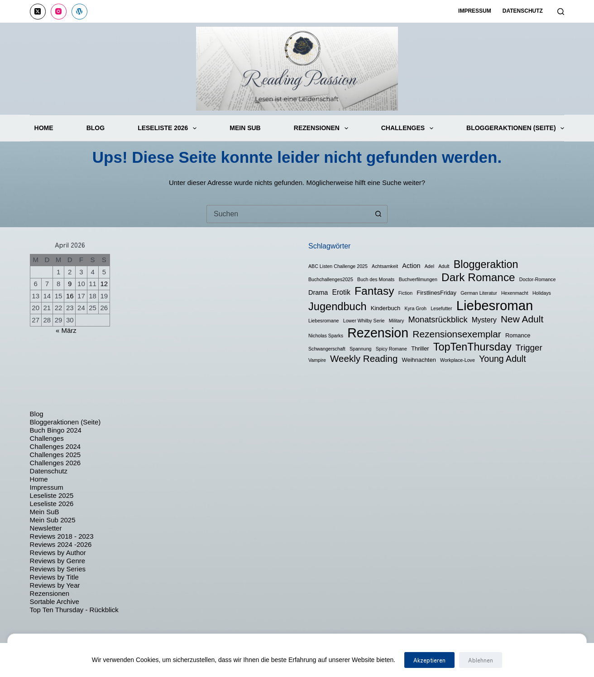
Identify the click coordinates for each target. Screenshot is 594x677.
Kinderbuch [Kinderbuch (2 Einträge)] (385, 308)
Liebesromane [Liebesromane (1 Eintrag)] (323, 320)
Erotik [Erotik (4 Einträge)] (341, 292)
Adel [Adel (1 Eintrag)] (429, 266)
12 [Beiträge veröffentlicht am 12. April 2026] (104, 283)
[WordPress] (79, 11)
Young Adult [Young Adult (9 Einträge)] (502, 359)
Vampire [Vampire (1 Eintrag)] (317, 360)
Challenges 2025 (55, 454)
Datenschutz (523, 11)
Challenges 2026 (55, 463)
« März (66, 330)
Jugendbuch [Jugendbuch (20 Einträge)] (337, 306)
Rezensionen (321, 128)
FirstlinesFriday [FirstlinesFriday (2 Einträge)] (436, 292)
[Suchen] (560, 11)
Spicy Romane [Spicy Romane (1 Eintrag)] (391, 348)
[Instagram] (59, 11)
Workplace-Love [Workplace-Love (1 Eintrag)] (457, 360)
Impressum (474, 11)
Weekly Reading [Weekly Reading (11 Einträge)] (364, 358)
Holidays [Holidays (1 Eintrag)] (541, 293)
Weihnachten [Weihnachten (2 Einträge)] (419, 359)
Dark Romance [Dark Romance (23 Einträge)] (478, 277)
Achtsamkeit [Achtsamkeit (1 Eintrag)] (385, 266)
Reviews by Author (58, 552)
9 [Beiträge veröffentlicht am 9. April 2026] (70, 283)
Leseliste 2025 (52, 495)
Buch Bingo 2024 (55, 430)
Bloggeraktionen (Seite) (515, 128)
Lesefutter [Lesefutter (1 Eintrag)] (441, 308)
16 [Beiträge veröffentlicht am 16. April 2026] (70, 296)
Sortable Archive (54, 601)
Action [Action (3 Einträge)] (411, 265)
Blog (95, 128)
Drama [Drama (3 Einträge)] (318, 292)
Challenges (407, 128)
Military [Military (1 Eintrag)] (396, 320)
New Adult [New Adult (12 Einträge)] (522, 319)
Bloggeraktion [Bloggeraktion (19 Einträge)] (486, 264)
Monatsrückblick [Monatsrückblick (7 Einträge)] (438, 319)
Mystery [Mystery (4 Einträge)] (484, 320)
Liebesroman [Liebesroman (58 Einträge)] (494, 305)
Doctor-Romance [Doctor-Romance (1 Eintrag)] (537, 279)
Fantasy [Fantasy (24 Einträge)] (374, 291)
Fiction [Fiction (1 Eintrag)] (405, 293)
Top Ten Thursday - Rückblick (74, 610)
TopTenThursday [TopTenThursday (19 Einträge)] (472, 347)
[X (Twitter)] (38, 11)
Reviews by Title (54, 577)
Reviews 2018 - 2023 (62, 536)
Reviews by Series (58, 569)
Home (43, 128)
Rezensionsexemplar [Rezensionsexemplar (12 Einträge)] (456, 334)
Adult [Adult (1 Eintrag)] (443, 266)
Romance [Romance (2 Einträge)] (517, 335)
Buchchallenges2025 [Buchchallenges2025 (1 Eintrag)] (330, 279)
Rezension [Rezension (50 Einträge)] (377, 333)
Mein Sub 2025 (53, 520)
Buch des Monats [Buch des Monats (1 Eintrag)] (375, 279)
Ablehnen (480, 660)
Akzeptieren (429, 660)
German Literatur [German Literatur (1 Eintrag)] (478, 293)
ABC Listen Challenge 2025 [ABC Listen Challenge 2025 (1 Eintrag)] (338, 266)
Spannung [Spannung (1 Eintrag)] (361, 348)
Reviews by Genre (58, 561)
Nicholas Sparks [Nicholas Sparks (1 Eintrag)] (325, 335)
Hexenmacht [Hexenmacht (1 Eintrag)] (514, 293)
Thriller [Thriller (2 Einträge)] (420, 348)
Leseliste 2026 (167, 128)
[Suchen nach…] (287, 214)
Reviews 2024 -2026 (61, 544)
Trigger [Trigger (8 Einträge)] (529, 347)
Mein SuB (245, 128)
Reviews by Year (55, 585)
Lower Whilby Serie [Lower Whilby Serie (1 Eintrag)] (364, 320)
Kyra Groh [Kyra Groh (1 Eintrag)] (415, 308)
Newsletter (46, 528)
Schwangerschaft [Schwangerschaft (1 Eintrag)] (326, 348)
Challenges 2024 (55, 446)
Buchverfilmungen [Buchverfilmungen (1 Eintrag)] (418, 279)
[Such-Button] (378, 214)
